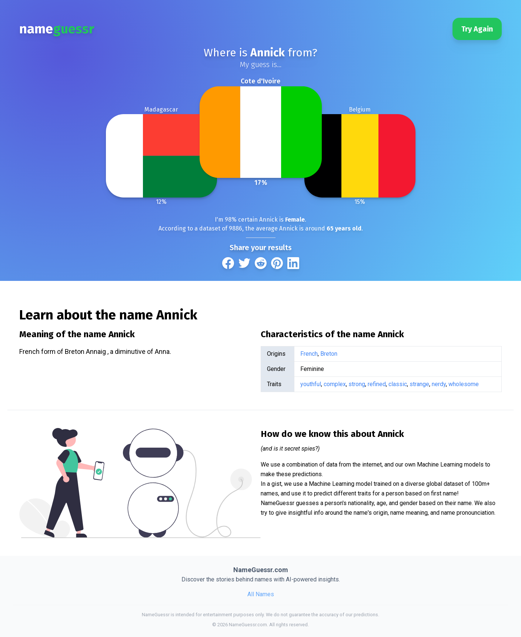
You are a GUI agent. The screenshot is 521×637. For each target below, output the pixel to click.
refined (377, 384)
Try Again (477, 28)
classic (397, 384)
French (309, 353)
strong (356, 384)
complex (335, 384)
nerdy (439, 384)
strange (419, 384)
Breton (328, 353)
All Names (260, 594)
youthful (310, 384)
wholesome (463, 384)
